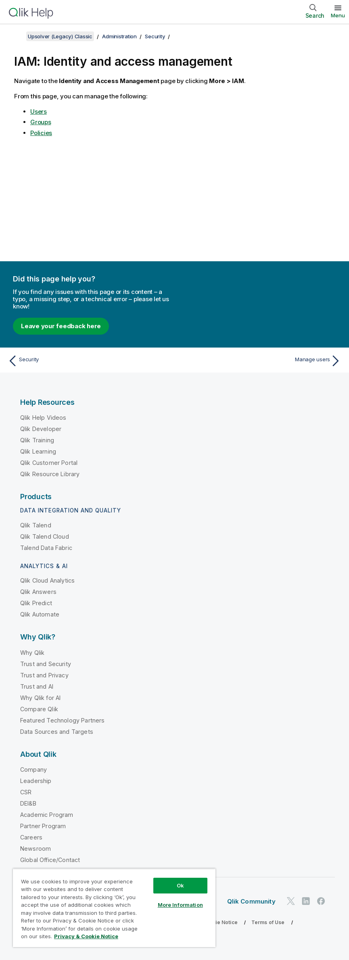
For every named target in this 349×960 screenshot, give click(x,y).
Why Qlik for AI (40, 697)
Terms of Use (268, 922)
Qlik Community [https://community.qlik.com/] (251, 901)
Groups (40, 122)
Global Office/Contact (50, 859)
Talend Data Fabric (46, 547)
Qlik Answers (38, 591)
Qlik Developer (40, 428)
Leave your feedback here (61, 326)
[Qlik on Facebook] (321, 901)
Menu (338, 15)
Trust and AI (36, 686)
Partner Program (43, 826)
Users (38, 111)
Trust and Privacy (44, 675)
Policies (41, 133)
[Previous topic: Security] (88, 361)
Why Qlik (32, 652)
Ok (180, 885)
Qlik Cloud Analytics (47, 580)
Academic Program (46, 814)
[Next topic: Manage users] (260, 361)
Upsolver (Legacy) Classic (60, 36)
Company (33, 769)
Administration (119, 36)
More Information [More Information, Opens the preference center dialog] (180, 905)
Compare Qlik (39, 709)
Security (155, 36)
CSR (25, 792)
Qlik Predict (36, 603)
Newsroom (35, 848)
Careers (31, 837)
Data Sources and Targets (56, 731)
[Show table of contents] (16, 36)
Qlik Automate (39, 614)
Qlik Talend (35, 525)
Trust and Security (45, 663)
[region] (114, 907)
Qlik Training (37, 440)
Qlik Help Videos (43, 417)
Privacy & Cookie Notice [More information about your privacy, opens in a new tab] (86, 936)
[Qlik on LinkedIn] (306, 901)
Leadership (36, 780)
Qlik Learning (38, 451)
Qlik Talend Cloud (44, 536)
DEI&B (28, 803)
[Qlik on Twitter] (291, 901)
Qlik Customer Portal (48, 462)
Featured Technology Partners (62, 720)
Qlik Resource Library (49, 474)
